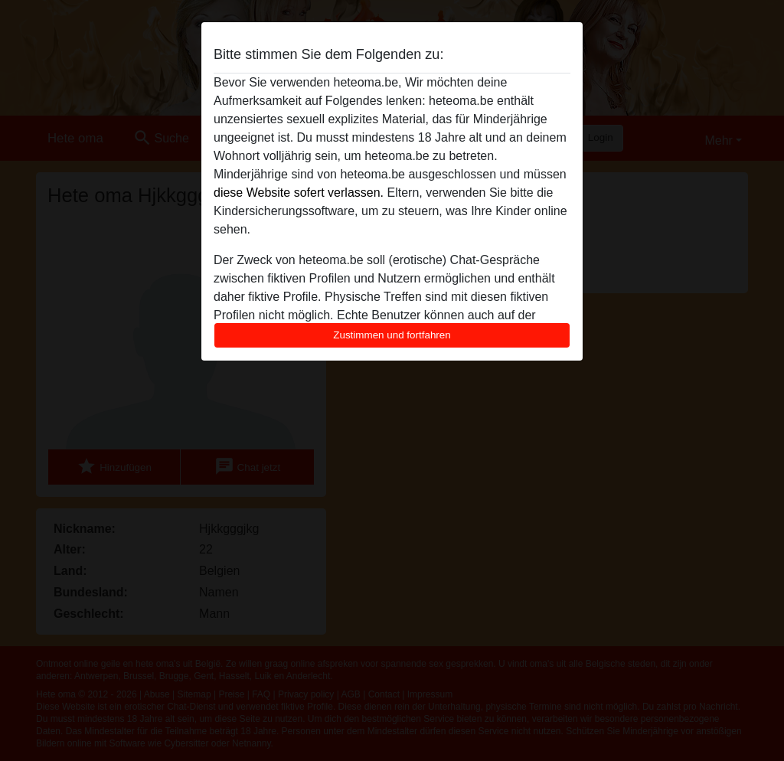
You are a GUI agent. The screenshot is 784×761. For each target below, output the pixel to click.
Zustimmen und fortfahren (392, 335)
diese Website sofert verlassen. (299, 192)
